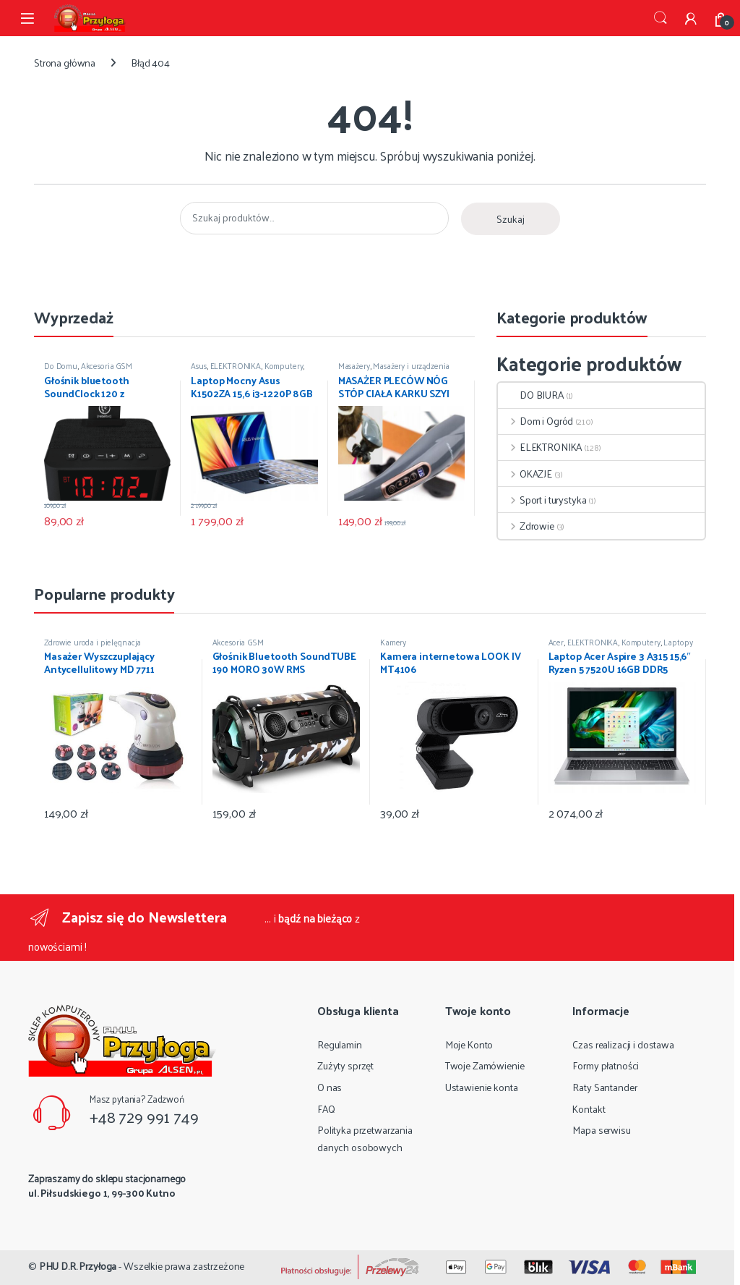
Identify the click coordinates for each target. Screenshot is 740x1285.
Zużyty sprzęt (345, 1065)
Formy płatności (605, 1065)
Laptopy (677, 642)
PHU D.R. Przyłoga (78, 1266)
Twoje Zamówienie (485, 1065)
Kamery (393, 642)
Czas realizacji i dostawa (623, 1044)
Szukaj (660, 18)
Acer (556, 642)
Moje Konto (469, 1044)
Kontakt (588, 1109)
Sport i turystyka (542, 500)
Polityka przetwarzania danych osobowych (365, 1138)
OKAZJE (525, 474)
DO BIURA (531, 395)
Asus (198, 365)
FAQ (326, 1109)
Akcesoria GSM (106, 365)
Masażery (354, 365)
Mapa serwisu (601, 1130)
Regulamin (339, 1044)
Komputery (284, 365)
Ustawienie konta (481, 1087)
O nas (329, 1087)
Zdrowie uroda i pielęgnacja (92, 642)
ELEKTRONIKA (235, 365)
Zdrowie (526, 526)
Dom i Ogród (535, 421)
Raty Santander (604, 1087)
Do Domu (60, 365)
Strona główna (64, 63)
